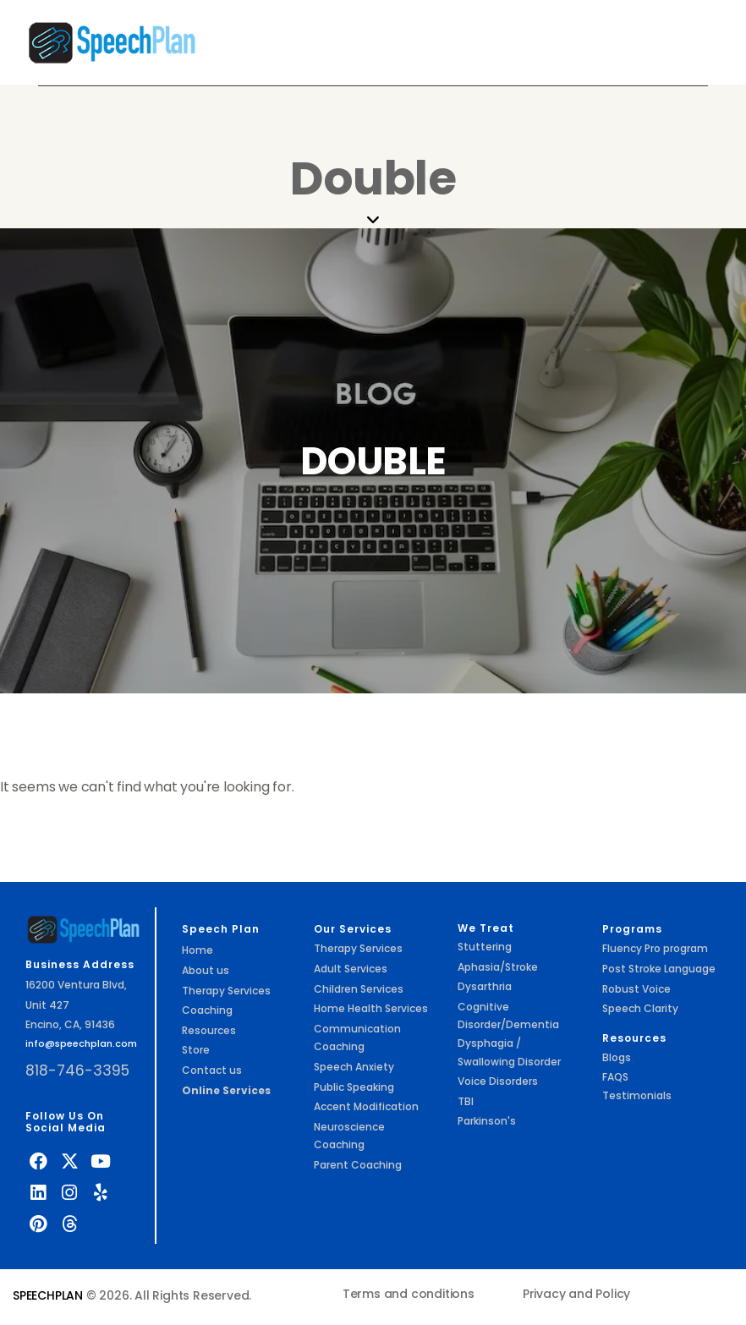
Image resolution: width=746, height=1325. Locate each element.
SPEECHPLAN (48, 1295)
